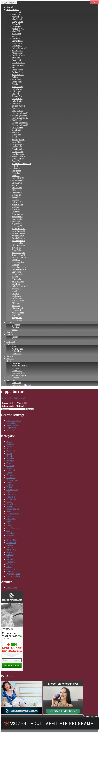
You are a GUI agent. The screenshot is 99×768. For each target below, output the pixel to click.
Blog (8, 361)
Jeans (8, 511)
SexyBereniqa (18, 149)
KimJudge (16, 33)
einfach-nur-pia (18, 106)
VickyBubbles (18, 281)
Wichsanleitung (13, 574)
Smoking (10, 554)
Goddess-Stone (18, 55)
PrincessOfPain (18, 373)
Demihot (15, 207)
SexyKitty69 (17, 204)
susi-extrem (17, 187)
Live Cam (16, 363)
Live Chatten (12, 528)
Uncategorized (12, 569)
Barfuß (9, 446)
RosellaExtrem (18, 238)
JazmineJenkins (18, 180)
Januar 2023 (11, 587)
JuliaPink (16, 58)
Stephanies (11, 428)
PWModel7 (17, 120)
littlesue (15, 264)
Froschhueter (17, 214)
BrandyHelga (17, 41)
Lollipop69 (16, 91)
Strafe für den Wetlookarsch (13, 398)
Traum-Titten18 (18, 255)
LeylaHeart (17, 82)
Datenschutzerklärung (21, 385)
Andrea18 (16, 24)
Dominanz (10, 322)
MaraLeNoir (17, 19)
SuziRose (16, 209)
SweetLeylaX (12, 425)
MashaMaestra (18, 308)
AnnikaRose (17, 98)
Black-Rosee (17, 70)
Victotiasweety (18, 65)
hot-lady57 (16, 296)
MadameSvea (18, 29)
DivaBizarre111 (18, 62)
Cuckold (10, 465)
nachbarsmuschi (19, 257)
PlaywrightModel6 (20, 115)
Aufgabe (10, 444)
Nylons (9, 545)
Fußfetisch (11, 344)
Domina (15, 327)
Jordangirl (16, 221)
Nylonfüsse (11, 542)
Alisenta (15, 200)
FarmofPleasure (18, 228)
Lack (8, 516)
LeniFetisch (17, 370)
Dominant (16, 325)
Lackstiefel (11, 518)
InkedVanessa (18, 154)
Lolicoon (16, 168)
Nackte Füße (17, 349)
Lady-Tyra (16, 26)
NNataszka (16, 279)
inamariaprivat (18, 262)
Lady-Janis (16, 173)
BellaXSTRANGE (20, 286)
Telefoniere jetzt (19, 375)
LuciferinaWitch (13, 420)
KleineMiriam (18, 301)
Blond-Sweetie (18, 245)
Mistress (10, 535)
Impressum (11, 380)
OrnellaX (16, 260)
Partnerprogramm (90, 716)
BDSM (9, 449)
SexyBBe (16, 284)
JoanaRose (16, 197)
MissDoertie (17, 216)
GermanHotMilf (19, 269)
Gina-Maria (17, 320)
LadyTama (16, 272)
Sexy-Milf (16, 142)
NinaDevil (16, 310)
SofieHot (16, 166)
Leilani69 (16, 38)
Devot (9, 468)
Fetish (14, 339)
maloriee (15, 368)
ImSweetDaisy (18, 202)
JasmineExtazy (18, 240)
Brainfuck (10, 461)
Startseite (10, 7)
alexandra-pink (18, 252)
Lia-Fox (15, 94)
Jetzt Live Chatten (19, 366)
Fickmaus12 (17, 46)
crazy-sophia (17, 243)
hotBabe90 (16, 289)
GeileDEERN (18, 178)
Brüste (9, 463)
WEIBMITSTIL (19, 79)
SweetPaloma (18, 74)
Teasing (9, 564)
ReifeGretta (17, 219)
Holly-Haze (17, 298)
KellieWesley (17, 89)
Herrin (14, 329)
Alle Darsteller (12, 9)
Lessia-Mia (17, 103)
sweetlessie (17, 192)
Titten (9, 566)
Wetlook (10, 571)
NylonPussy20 (18, 236)
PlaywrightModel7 (20, 123)
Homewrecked (12, 509)
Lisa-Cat (15, 293)
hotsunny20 (17, 226)
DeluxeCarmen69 (19, 48)
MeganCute (17, 317)
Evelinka (16, 175)
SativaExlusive (18, 233)
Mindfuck (10, 533)
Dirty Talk (10, 341)
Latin (8, 523)
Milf (8, 530)
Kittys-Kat (16, 12)
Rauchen (10, 547)
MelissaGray (17, 53)
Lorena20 (16, 315)
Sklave (9, 332)
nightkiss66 (17, 224)
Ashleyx (15, 77)
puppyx (15, 277)
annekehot (16, 36)
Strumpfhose (11, 562)
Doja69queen (17, 127)
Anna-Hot (10, 430)
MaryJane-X (17, 17)
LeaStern (16, 212)
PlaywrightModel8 (20, 118)
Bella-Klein (17, 101)
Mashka (15, 132)
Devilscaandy (18, 159)
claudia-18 (16, 248)
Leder (8, 526)
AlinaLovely (17, 274)
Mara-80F (16, 31)
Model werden (12, 378)
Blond (9, 453)
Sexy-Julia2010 (18, 231)
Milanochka (17, 190)
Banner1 (10, 358)
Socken (9, 356)
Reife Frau (11, 550)
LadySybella (17, 21)
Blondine (10, 458)
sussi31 (15, 67)
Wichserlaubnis (13, 576)
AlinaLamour (17, 151)
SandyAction (17, 50)
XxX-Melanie (18, 313)
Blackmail (10, 451)
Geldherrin (11, 499)
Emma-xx (16, 108)
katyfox (15, 185)
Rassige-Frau (17, 110)
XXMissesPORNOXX (21, 163)
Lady (8, 521)
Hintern (9, 506)
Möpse (9, 538)
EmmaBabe (17, 161)
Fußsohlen (16, 351)
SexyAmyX (17, 183)
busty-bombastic (19, 267)
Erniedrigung (12, 480)
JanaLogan (16, 14)
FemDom (10, 482)
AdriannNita (17, 72)
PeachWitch (17, 147)
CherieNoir (11, 423)
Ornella (15, 84)
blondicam (16, 130)
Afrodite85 (16, 135)
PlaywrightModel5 (20, 113)
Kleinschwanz (12, 514)
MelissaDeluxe (18, 156)
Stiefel (9, 557)
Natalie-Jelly (17, 86)
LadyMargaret (18, 144)
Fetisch (9, 334)
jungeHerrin (17, 43)
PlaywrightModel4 (20, 125)
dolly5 (14, 137)
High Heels (11, 504)
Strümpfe (10, 559)
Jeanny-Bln (17, 96)
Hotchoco (16, 305)
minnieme (16, 291)
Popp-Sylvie (17, 250)
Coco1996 (16, 60)
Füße (14, 346)
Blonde (9, 456)
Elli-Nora (16, 303)
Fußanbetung (12, 489)
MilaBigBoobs (18, 139)
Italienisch (16, 171)
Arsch (9, 441)
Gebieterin (16, 195)
